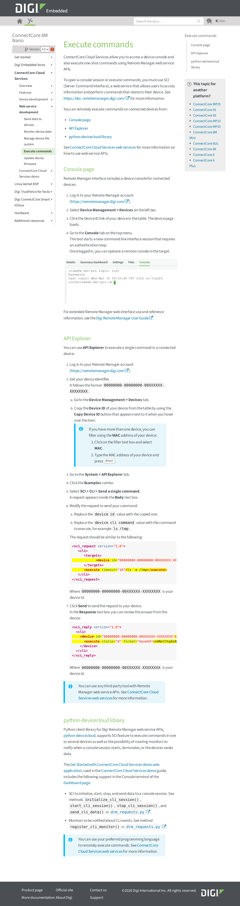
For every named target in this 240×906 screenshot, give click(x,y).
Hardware (33, 213)
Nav (220, 21)
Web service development (35, 109)
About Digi (64, 897)
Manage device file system (36, 141)
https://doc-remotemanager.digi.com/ (94, 98)
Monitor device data (38, 131)
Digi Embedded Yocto (33, 65)
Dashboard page (77, 783)
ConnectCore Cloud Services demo (35, 173)
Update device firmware (34, 161)
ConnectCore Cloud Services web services (103, 147)
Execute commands (38, 151)
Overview (35, 86)
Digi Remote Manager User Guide (122, 318)
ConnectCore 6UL (205, 143)
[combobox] (168, 21)
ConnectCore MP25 (207, 104)
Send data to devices (33, 122)
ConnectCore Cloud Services (33, 75)
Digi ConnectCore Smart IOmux (33, 202)
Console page (79, 120)
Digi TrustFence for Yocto (33, 192)
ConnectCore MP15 (207, 126)
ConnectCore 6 (203, 154)
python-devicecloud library (90, 137)
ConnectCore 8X (204, 149)
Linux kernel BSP (33, 184)
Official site (64, 890)
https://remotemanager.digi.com (97, 202)
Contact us (98, 890)
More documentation (38, 897)
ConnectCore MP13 (207, 121)
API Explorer (78, 128)
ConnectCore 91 (204, 109)
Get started (33, 57)
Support (96, 897)
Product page (32, 890)
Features (35, 93)
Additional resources (33, 221)
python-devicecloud (79, 735)
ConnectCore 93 (204, 115)
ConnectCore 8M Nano (30, 38)
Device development (35, 99)
